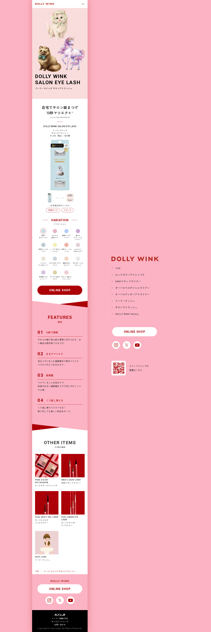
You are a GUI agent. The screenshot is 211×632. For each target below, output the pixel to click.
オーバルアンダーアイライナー (132, 294)
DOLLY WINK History (127, 314)
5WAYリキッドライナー (128, 281)
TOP (37, 571)
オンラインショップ (59, 621)
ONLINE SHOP (60, 290)
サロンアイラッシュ (126, 307)
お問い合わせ (59, 624)
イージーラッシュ (125, 301)
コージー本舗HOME (60, 618)
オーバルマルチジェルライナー (132, 287)
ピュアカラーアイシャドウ (130, 274)
